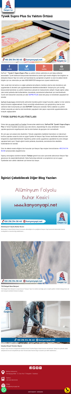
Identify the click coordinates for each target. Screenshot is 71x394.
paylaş (9, 67)
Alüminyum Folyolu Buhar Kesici (12, 227)
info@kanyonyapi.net (12, 386)
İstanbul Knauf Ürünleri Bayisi (11, 346)
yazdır (61, 67)
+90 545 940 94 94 (12, 380)
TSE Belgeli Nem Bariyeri (10, 286)
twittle (27, 67)
